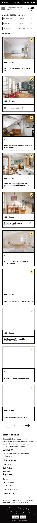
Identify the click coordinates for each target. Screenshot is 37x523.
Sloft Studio (7, 465)
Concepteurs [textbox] (7, 24)
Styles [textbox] (21, 24)
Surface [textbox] (21, 19)
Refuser (23, 517)
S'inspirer (5, 2)
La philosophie (8, 482)
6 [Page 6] (22, 426)
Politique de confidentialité (19, 520)
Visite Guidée (9, 217)
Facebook (4, 450)
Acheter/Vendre (29, 2)
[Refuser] (35, 514)
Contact (6, 479)
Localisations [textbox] (7, 19)
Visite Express (9, 62)
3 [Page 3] (14, 426)
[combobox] (9, 18)
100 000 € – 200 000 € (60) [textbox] (26, 29)
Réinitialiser (6, 33)
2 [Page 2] (10, 426)
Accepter (15, 517)
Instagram (6, 450)
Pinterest (9, 450)
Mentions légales (9, 486)
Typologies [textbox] (6, 29)
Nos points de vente (10, 489)
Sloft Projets (7, 468)
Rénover (16, 2)
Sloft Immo (7, 471)
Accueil (5, 15)
